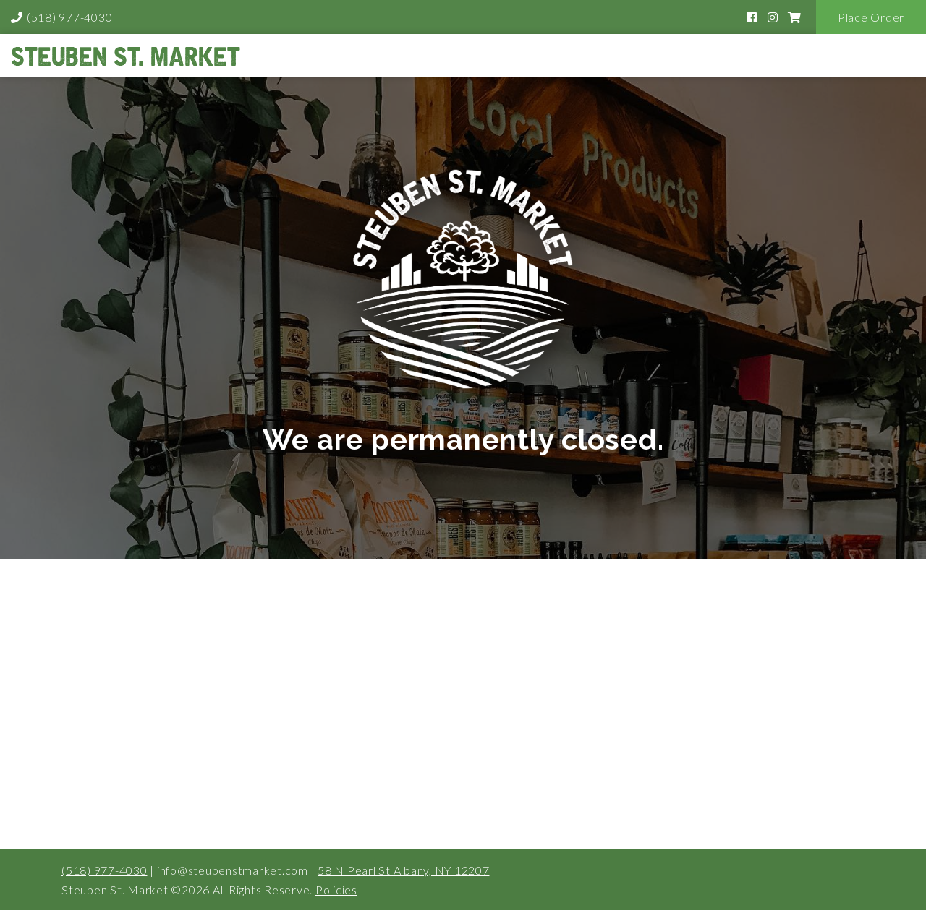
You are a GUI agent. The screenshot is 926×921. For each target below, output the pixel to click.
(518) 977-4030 (70, 17)
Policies (336, 889)
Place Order (871, 17)
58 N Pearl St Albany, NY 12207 (404, 870)
